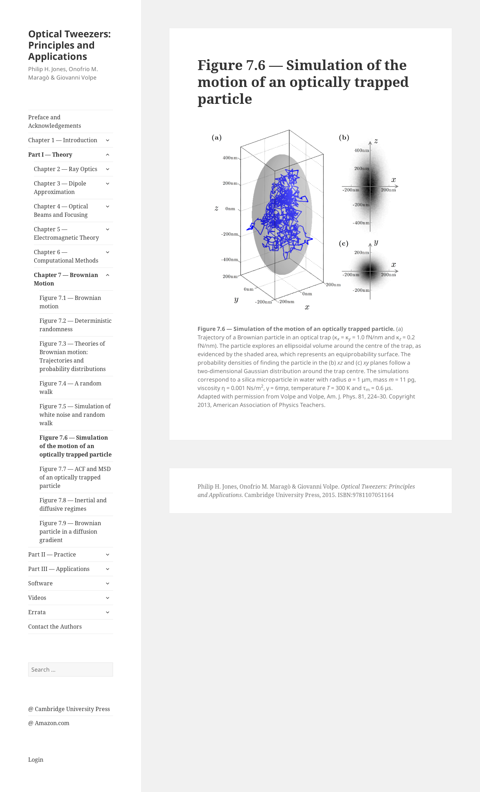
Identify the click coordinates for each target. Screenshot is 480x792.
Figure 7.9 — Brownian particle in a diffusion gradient (70, 531)
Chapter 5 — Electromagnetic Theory (66, 233)
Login (35, 759)
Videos (37, 598)
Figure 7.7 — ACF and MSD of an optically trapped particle (75, 477)
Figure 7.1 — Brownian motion (70, 302)
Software (40, 583)
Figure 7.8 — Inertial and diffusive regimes (73, 504)
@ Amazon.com (48, 723)
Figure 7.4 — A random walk (70, 387)
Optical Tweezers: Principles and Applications (69, 45)
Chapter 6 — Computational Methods (66, 256)
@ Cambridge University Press (69, 709)
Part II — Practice (52, 554)
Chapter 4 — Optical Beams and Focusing (61, 210)
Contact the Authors (55, 626)
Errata (37, 612)
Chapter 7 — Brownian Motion (66, 279)
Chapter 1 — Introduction (62, 140)
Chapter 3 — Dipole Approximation (60, 188)
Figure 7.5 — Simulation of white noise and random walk (75, 414)
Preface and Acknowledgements (54, 121)
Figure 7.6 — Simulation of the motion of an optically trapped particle (75, 446)
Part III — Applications (58, 569)
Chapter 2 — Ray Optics (65, 169)
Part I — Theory (50, 154)
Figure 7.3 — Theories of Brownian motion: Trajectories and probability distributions (72, 356)
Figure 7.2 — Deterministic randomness (75, 325)
